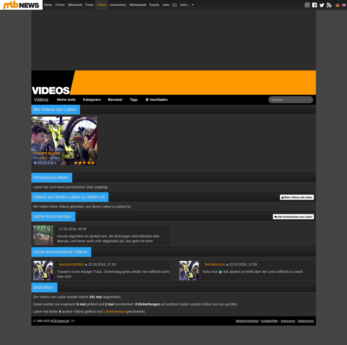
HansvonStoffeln (71, 264)
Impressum (288, 321)
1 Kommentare (114, 311)
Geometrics (118, 5)
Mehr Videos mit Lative (297, 197)
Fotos (90, 5)
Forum (60, 5)
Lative (42, 158)
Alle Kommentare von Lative (293, 216)
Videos (102, 5)
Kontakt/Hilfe (269, 321)
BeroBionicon (215, 264)
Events (154, 5)
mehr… (187, 5)
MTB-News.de (60, 321)
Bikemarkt (75, 5)
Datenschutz (306, 321)
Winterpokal (137, 5)
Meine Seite (66, 100)
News (48, 5)
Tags (134, 100)
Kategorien (92, 100)
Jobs (166, 5)
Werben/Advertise (247, 321)
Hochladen (156, 100)
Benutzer (115, 100)
